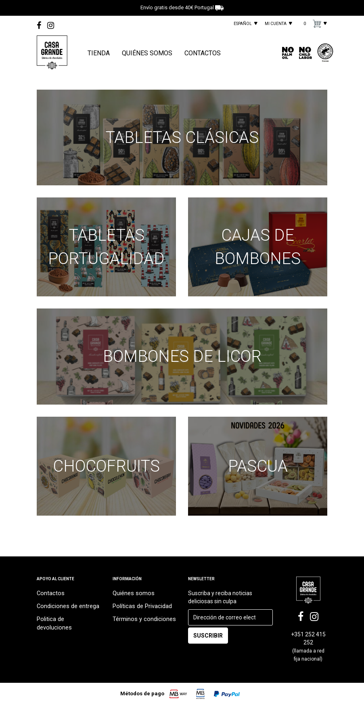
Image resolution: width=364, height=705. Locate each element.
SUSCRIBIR (208, 639)
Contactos (50, 596)
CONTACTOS (202, 53)
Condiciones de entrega (67, 608)
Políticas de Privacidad (141, 608)
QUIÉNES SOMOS (147, 53)
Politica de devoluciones (67, 620)
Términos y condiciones (142, 620)
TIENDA (99, 53)
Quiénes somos (132, 596)
